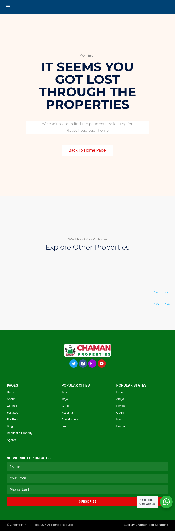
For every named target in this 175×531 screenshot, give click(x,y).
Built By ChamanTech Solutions (146, 524)
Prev (156, 292)
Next (168, 292)
